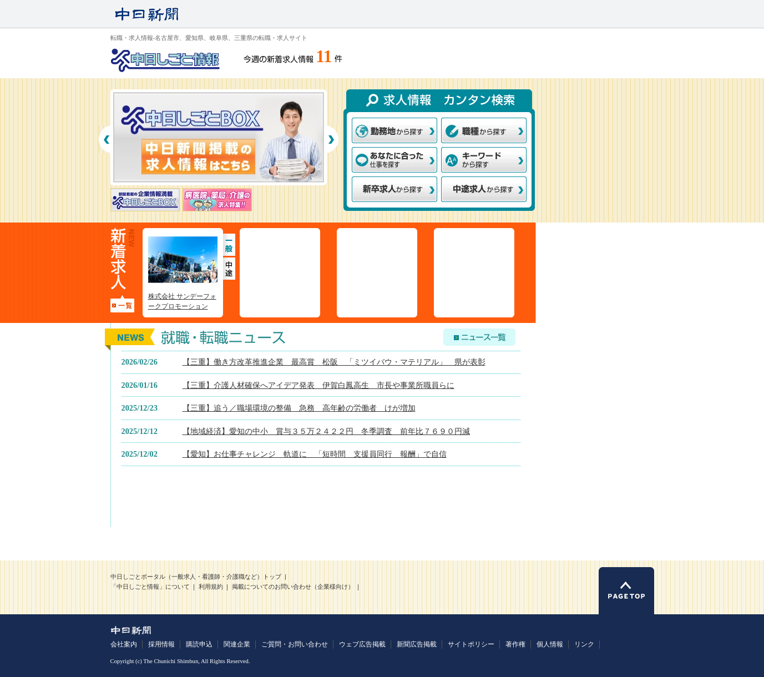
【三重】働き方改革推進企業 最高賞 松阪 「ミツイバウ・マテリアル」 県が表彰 (334, 361)
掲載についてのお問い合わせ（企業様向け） (293, 587)
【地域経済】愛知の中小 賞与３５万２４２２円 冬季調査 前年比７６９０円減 (326, 431)
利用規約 (211, 587)
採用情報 (161, 644)
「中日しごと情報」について (150, 587)
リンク (584, 644)
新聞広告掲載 (417, 644)
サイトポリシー (471, 644)
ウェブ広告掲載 (362, 644)
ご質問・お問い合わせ (294, 644)
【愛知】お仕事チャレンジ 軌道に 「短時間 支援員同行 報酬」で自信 (315, 453)
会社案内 (123, 644)
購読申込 (199, 644)
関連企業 (237, 644)
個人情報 (550, 644)
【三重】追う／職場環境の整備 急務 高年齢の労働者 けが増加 (299, 407)
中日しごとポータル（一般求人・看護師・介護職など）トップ (195, 577)
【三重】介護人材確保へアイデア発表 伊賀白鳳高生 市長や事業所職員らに (318, 385)
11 (324, 56)
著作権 (515, 644)
